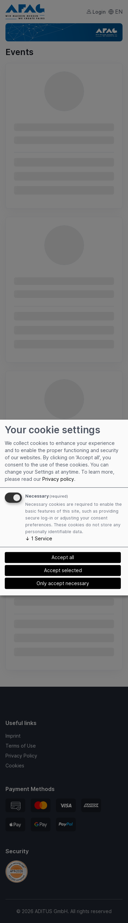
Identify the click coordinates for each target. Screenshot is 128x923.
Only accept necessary (63, 583)
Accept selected (63, 570)
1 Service (38, 538)
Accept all (63, 558)
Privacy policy (58, 479)
